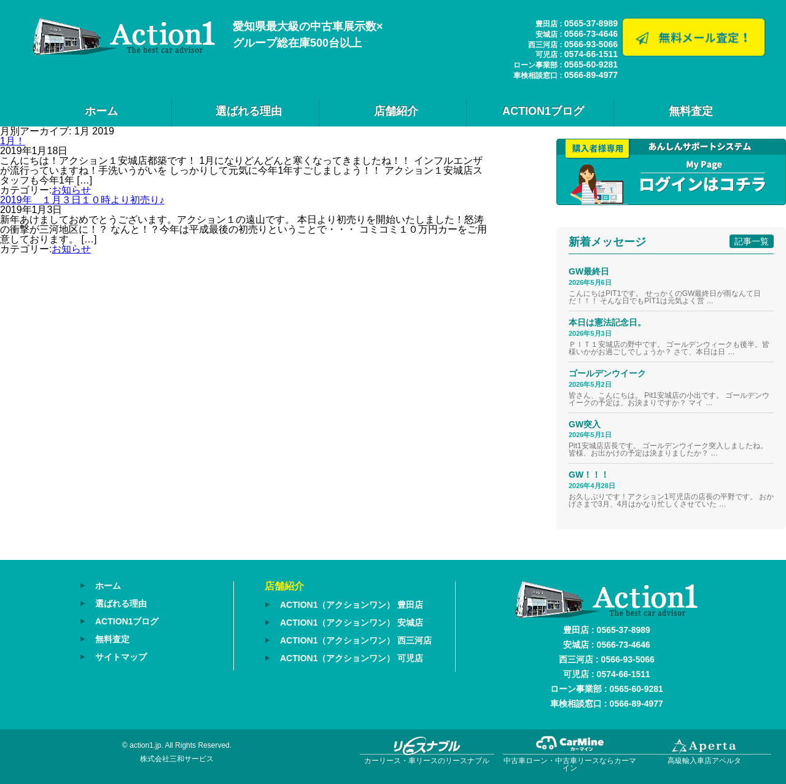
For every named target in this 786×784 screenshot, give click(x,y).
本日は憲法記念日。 (607, 322)
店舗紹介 (396, 111)
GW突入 (585, 424)
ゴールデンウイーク (607, 373)
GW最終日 (589, 271)
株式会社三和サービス (177, 759)
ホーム (101, 111)
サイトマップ (121, 657)
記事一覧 (751, 241)
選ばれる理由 (249, 111)
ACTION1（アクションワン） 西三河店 (356, 640)
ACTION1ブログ (543, 111)
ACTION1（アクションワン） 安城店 (351, 622)
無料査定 (691, 111)
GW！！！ (589, 474)
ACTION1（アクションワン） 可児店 (351, 658)
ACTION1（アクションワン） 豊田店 (351, 604)
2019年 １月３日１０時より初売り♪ (82, 200)
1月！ (12, 141)
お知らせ (71, 190)
